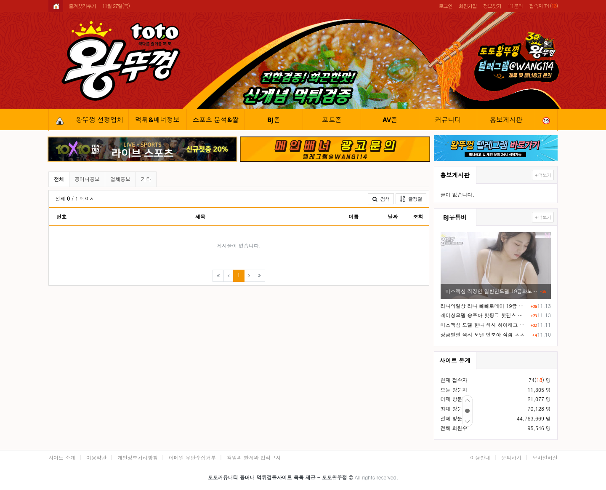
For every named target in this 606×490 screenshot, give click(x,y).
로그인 (445, 5)
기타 (146, 178)
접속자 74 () (543, 5)
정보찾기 (492, 5)
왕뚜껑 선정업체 (99, 119)
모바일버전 (545, 457)
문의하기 (511, 457)
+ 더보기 (543, 175)
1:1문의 (515, 5)
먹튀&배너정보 (158, 119)
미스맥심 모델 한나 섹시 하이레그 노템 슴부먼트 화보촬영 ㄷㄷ (484, 324)
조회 (418, 216)
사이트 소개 (61, 457)
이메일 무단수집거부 (192, 457)
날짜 (393, 216)
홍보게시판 (506, 119)
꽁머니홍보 (87, 178)
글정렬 (413, 198)
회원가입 (468, 5)
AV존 (390, 119)
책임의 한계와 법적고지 (254, 457)
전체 (59, 178)
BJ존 (273, 119)
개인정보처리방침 (137, 457)
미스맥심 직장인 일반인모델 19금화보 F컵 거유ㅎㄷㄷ (492, 291)
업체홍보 (120, 178)
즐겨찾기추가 (82, 5)
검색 (381, 198)
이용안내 (480, 457)
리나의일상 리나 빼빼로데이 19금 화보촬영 (484, 305)
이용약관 (96, 457)
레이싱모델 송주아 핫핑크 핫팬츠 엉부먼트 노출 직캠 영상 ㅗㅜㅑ (484, 315)
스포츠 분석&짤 (216, 119)
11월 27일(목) (116, 5)
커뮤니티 (448, 119)
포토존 (332, 119)
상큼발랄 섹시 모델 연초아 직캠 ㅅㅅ (483, 334)
